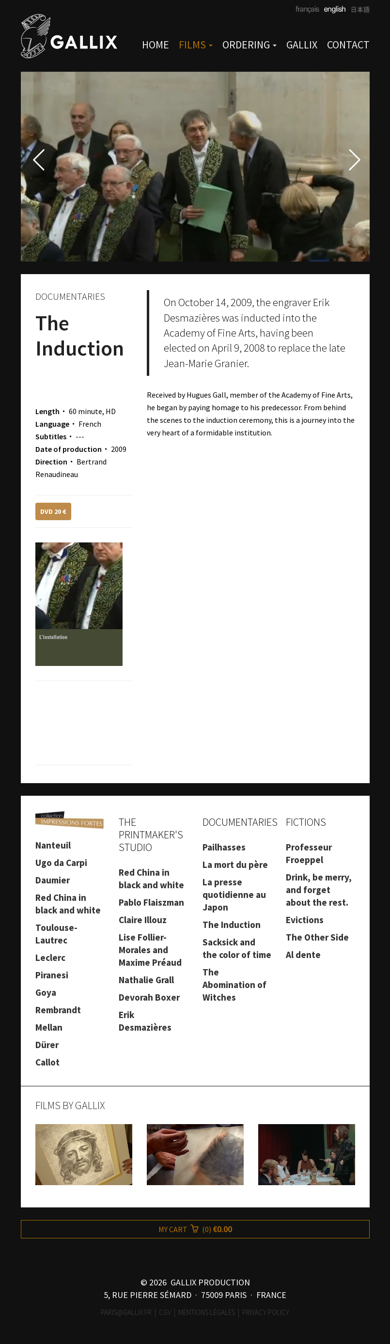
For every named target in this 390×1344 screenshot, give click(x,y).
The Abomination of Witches (234, 984)
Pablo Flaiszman (151, 902)
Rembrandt (58, 1010)
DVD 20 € (53, 511)
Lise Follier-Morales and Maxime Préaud (150, 949)
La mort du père (235, 864)
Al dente (303, 954)
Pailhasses (224, 847)
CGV (165, 1312)
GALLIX (301, 44)
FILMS (196, 44)
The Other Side (317, 937)
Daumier (52, 880)
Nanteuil (53, 845)
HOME (155, 44)
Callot (47, 1062)
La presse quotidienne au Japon (234, 894)
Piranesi (51, 975)
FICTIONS (306, 822)
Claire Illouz (143, 920)
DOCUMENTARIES (240, 822)
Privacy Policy (265, 1312)
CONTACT (348, 44)
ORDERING (249, 44)
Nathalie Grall (146, 980)
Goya (45, 992)
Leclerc (50, 957)
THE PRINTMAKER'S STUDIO (151, 834)
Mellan (48, 1027)
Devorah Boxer (149, 997)
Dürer (47, 1044)
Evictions (305, 920)
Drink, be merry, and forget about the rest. (319, 889)
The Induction (232, 924)
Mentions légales (206, 1312)
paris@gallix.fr (126, 1312)
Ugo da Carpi (61, 862)
